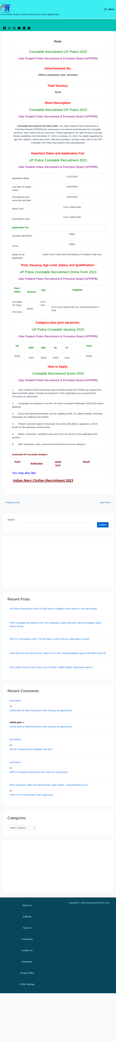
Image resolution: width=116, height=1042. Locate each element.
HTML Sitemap (27, 984)
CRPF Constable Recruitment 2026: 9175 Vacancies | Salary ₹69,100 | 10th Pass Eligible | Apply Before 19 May (55, 625)
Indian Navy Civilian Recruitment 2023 (43, 481)
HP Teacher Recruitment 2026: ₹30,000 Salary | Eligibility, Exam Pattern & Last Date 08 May (53, 609)
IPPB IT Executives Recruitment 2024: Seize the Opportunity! (38, 772)
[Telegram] (27, 28)
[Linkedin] (35, 28)
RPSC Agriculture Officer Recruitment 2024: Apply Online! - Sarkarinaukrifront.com (49, 785)
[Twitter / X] (19, 28)
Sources (27, 928)
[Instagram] (42, 28)
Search (10, 520)
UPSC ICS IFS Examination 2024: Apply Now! (31, 795)
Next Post (106, 503)
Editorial (27, 916)
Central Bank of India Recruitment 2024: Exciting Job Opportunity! (41, 711)
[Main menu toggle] (109, 9)
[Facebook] (4, 28)
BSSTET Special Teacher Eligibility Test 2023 (31, 750)
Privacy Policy (27, 973)
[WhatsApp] (12, 28)
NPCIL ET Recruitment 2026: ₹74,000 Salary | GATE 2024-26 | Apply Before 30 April (49, 639)
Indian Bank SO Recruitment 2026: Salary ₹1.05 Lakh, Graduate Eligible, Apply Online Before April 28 (58, 653)
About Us (27, 905)
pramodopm (15, 701)
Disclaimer (27, 961)
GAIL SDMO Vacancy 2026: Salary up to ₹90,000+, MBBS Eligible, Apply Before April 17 (51, 668)
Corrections (27, 939)
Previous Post (11, 503)
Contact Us (27, 950)
